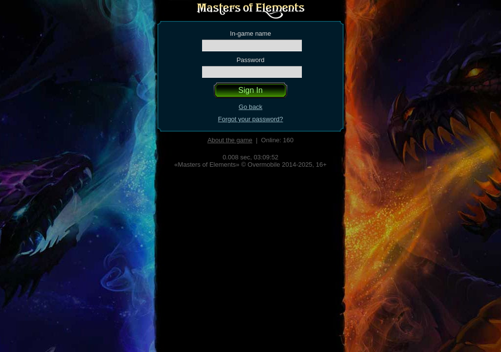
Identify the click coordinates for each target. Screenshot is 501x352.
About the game (229, 140)
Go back (250, 106)
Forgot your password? (250, 119)
